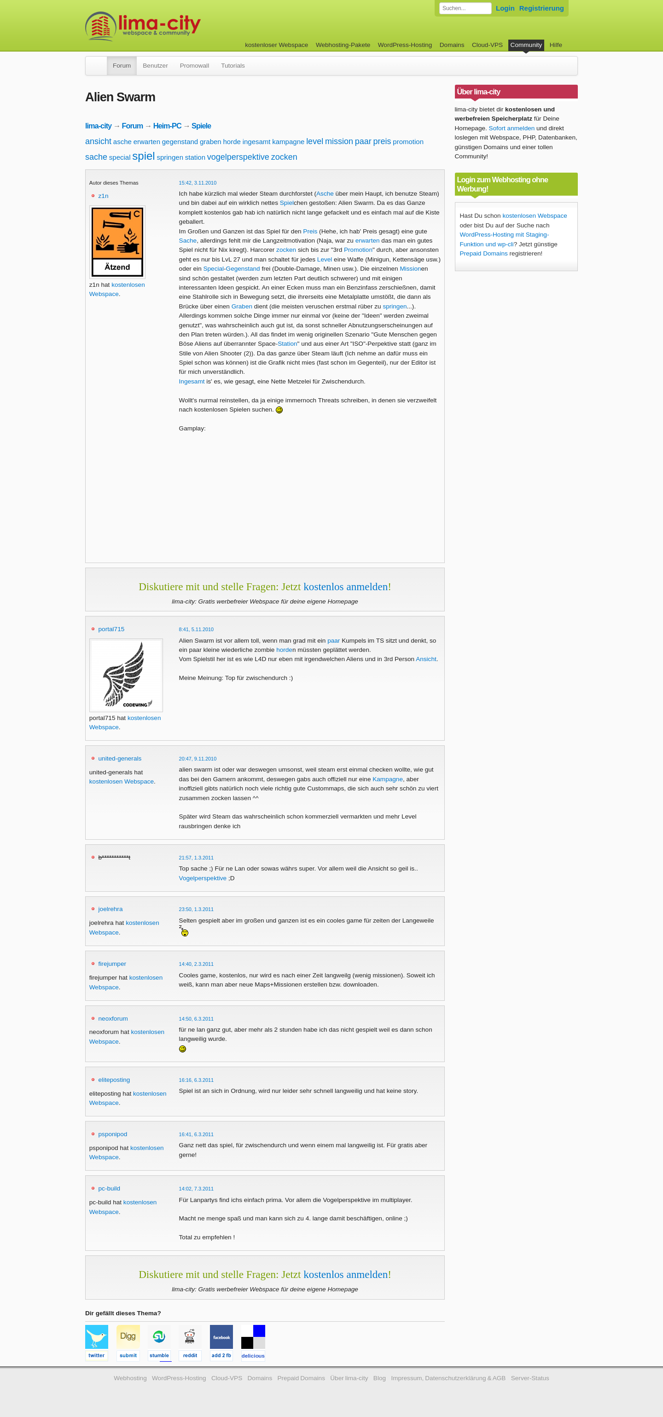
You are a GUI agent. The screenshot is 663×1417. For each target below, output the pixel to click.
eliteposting (114, 1079)
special (120, 157)
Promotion (358, 249)
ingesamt (257, 141)
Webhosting (130, 1378)
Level (324, 259)
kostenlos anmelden (345, 586)
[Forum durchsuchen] (465, 8)
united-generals (120, 758)
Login (505, 8)
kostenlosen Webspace (121, 781)
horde (231, 141)
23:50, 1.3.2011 (196, 909)
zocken (284, 157)
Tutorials (233, 65)
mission (339, 141)
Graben (242, 306)
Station (287, 343)
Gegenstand (243, 268)
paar (363, 141)
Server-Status (530, 1378)
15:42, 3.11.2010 (198, 183)
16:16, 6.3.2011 (196, 1080)
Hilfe (556, 44)
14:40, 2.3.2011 (196, 964)
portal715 (112, 629)
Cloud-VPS (487, 44)
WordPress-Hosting (405, 44)
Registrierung (541, 8)
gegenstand (180, 141)
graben (210, 141)
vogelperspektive (238, 157)
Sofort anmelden (512, 128)
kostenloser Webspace (276, 44)
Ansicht (426, 659)
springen (170, 157)
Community (526, 44)
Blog (379, 1378)
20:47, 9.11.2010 (198, 758)
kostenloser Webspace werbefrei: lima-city (177, 26)
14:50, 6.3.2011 (196, 1019)
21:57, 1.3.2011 (196, 857)
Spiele (201, 126)
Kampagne (387, 779)
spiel (143, 156)
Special (213, 268)
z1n (104, 195)
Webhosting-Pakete (343, 44)
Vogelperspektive (203, 878)
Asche (325, 193)
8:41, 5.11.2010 (196, 629)
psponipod (113, 1134)
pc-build (110, 1188)
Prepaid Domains (484, 253)
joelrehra (111, 909)
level (314, 141)
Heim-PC (167, 126)
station (195, 157)
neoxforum (113, 1018)
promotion (408, 141)
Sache (188, 240)
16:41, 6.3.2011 (196, 1134)
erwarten (147, 141)
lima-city (98, 126)
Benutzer (155, 65)
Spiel (287, 202)
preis (382, 141)
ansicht (98, 141)
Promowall (194, 65)
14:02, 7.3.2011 (196, 1188)
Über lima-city (349, 1378)
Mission (410, 268)
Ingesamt (192, 381)
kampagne (288, 141)
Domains (452, 44)
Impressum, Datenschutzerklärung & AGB (448, 1378)
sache (96, 157)
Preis (310, 231)
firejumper (112, 963)
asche (122, 141)
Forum (122, 65)
